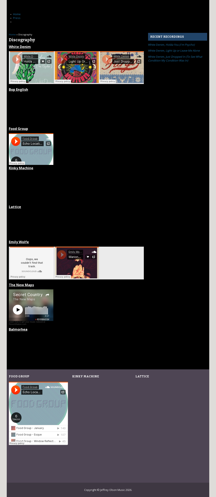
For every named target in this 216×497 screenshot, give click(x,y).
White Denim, (171, 45)
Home (17, 14)
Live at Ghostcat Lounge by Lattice (76, 224)
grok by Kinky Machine (76, 185)
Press (16, 18)
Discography (21, 22)
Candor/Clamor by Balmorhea (76, 346)
